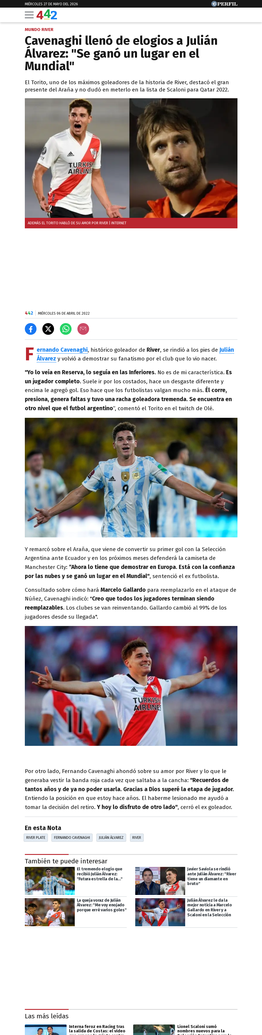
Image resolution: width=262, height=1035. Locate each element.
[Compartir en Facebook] (31, 329)
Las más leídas (47, 1016)
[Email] (83, 329)
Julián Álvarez (111, 837)
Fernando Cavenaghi (72, 837)
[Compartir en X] (48, 329)
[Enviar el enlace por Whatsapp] (66, 329)
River (136, 837)
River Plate (35, 837)
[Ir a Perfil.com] (224, 5)
